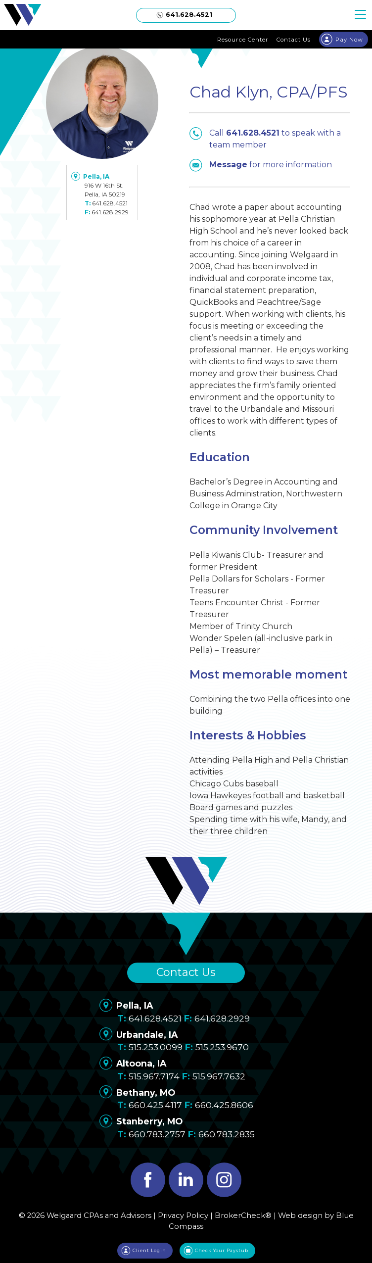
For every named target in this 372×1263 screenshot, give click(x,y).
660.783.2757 (157, 1134)
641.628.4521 (110, 203)
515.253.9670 (222, 1047)
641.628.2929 (110, 212)
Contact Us (186, 972)
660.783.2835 (226, 1134)
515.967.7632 (218, 1076)
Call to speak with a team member (265, 138)
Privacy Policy (183, 1215)
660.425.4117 (155, 1105)
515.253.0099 (156, 1047)
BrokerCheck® (243, 1215)
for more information (260, 165)
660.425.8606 (224, 1105)
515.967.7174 (154, 1076)
